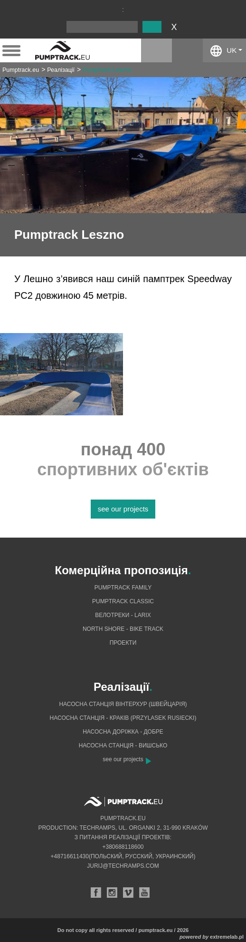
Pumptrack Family (123, 587)
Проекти (123, 642)
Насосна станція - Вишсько (123, 745)
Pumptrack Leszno (107, 70)
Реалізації (61, 70)
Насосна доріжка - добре (123, 731)
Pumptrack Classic (123, 601)
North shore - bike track (123, 629)
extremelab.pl (227, 937)
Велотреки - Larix (123, 615)
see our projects (123, 509)
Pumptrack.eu (20, 70)
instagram (156, 50)
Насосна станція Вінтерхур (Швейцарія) (123, 704)
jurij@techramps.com (123, 866)
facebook (187, 50)
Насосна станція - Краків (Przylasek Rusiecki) (123, 718)
